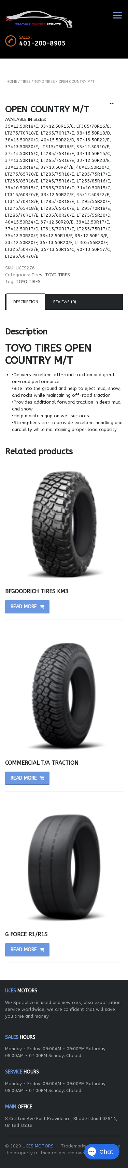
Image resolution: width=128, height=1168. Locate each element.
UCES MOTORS (38, 1145)
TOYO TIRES (44, 81)
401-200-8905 (42, 43)
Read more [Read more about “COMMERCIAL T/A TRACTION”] (24, 778)
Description (25, 302)
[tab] (25, 302)
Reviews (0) (64, 302)
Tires (25, 81)
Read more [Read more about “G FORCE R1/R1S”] (24, 950)
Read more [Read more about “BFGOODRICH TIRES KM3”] (24, 607)
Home (11, 81)
